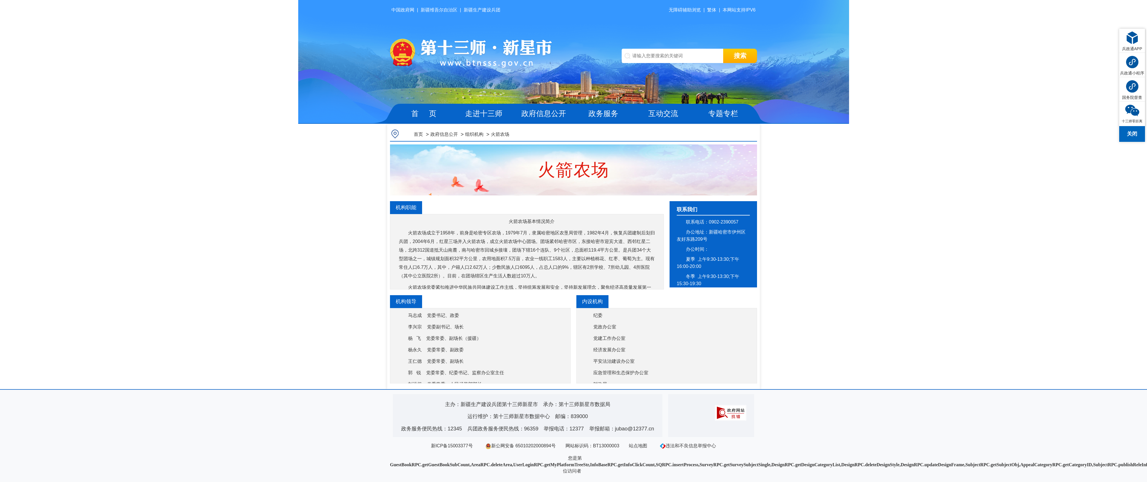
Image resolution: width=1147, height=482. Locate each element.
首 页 (423, 113)
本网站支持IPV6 (739, 9)
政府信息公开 (543, 113)
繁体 (711, 9)
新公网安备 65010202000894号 (520, 445)
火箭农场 (500, 134)
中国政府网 (402, 9)
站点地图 (638, 445)
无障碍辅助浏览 (685, 9)
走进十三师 (483, 113)
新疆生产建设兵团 (482, 9)
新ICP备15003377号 (452, 445)
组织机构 (474, 134)
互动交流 (663, 113)
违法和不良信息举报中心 (688, 445)
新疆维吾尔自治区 (439, 9)
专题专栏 (723, 113)
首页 (418, 134)
